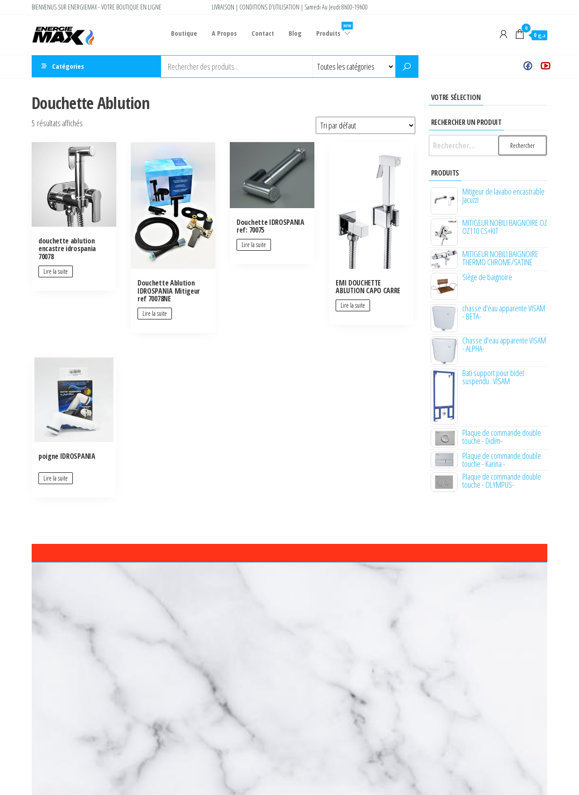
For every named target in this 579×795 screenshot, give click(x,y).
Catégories (68, 66)
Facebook (527, 66)
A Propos (223, 33)
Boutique (184, 33)
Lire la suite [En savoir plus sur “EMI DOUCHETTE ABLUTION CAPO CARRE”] (353, 305)
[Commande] (365, 125)
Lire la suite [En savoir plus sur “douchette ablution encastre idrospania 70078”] (55, 271)
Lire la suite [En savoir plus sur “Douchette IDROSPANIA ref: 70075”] (254, 244)
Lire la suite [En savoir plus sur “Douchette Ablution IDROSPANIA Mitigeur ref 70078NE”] (154, 313)
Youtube (545, 66)
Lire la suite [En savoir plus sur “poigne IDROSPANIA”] (55, 478)
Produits (330, 30)
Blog (292, 33)
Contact (261, 33)
